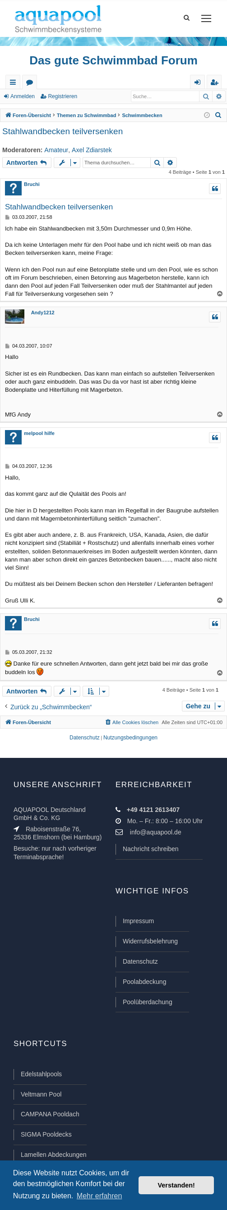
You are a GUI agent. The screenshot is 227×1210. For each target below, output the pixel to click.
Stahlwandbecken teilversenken (62, 131)
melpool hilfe (39, 433)
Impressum (138, 920)
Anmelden (22, 96)
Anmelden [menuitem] (199, 84)
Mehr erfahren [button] (99, 1196)
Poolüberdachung (147, 1002)
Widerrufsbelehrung (150, 941)
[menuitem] (218, 115)
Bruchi (32, 184)
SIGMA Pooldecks (46, 1134)
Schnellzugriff (14, 84)
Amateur (56, 150)
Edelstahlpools (41, 1074)
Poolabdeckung (145, 981)
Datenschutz (140, 961)
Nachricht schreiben (151, 848)
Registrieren (62, 96)
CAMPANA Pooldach (50, 1114)
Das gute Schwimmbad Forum (113, 60)
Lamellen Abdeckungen (54, 1154)
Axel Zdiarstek (92, 150)
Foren (31, 84)
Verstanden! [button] (176, 1185)
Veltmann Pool (41, 1094)
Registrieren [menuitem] (216, 84)
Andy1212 (43, 312)
